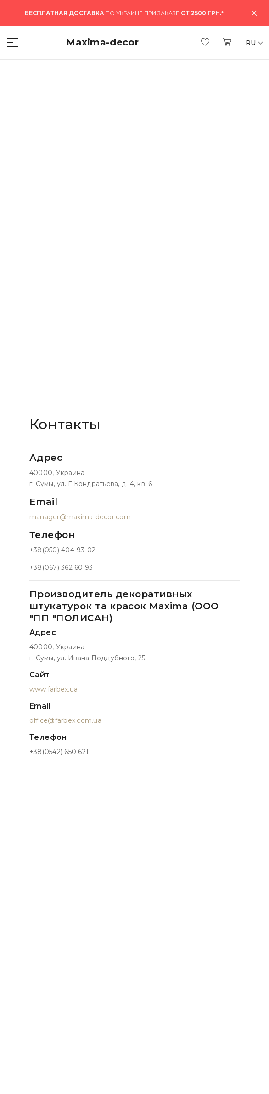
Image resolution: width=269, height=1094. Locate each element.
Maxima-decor (102, 42)
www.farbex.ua (53, 689)
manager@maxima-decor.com (80, 517)
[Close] (254, 12)
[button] (13, 42)
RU (252, 43)
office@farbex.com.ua (65, 720)
